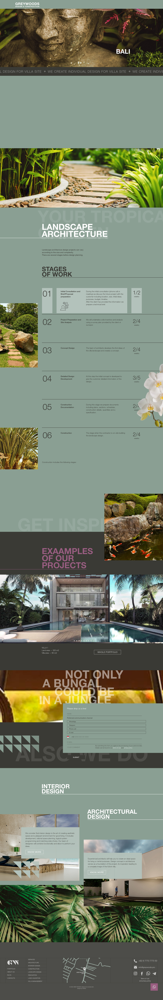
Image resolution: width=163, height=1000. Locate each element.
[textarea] (104, 749)
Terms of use (145, 978)
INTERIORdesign (56, 789)
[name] (104, 714)
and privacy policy (145, 981)
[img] (87, 970)
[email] (104, 742)
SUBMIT (76, 757)
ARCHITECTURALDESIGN (112, 814)
